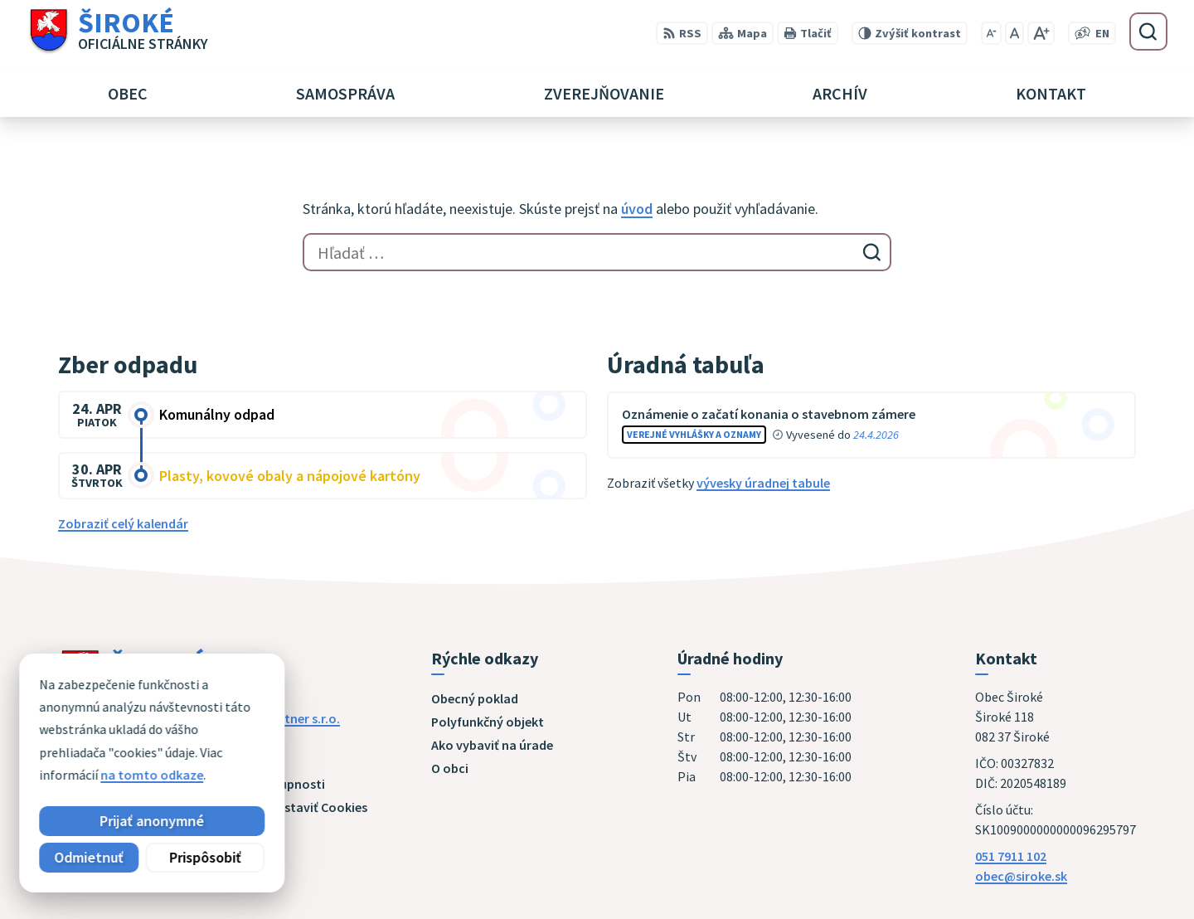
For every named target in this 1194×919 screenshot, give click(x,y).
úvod (637, 208)
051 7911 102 (1010, 856)
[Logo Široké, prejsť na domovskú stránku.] (117, 31)
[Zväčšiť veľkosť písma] (1041, 33)
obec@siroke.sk (1021, 876)
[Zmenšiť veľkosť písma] (991, 33)
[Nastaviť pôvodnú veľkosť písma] (1014, 33)
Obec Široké (186, 735)
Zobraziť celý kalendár (123, 523)
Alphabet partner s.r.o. (274, 718)
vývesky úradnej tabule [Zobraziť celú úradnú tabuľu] (763, 482)
